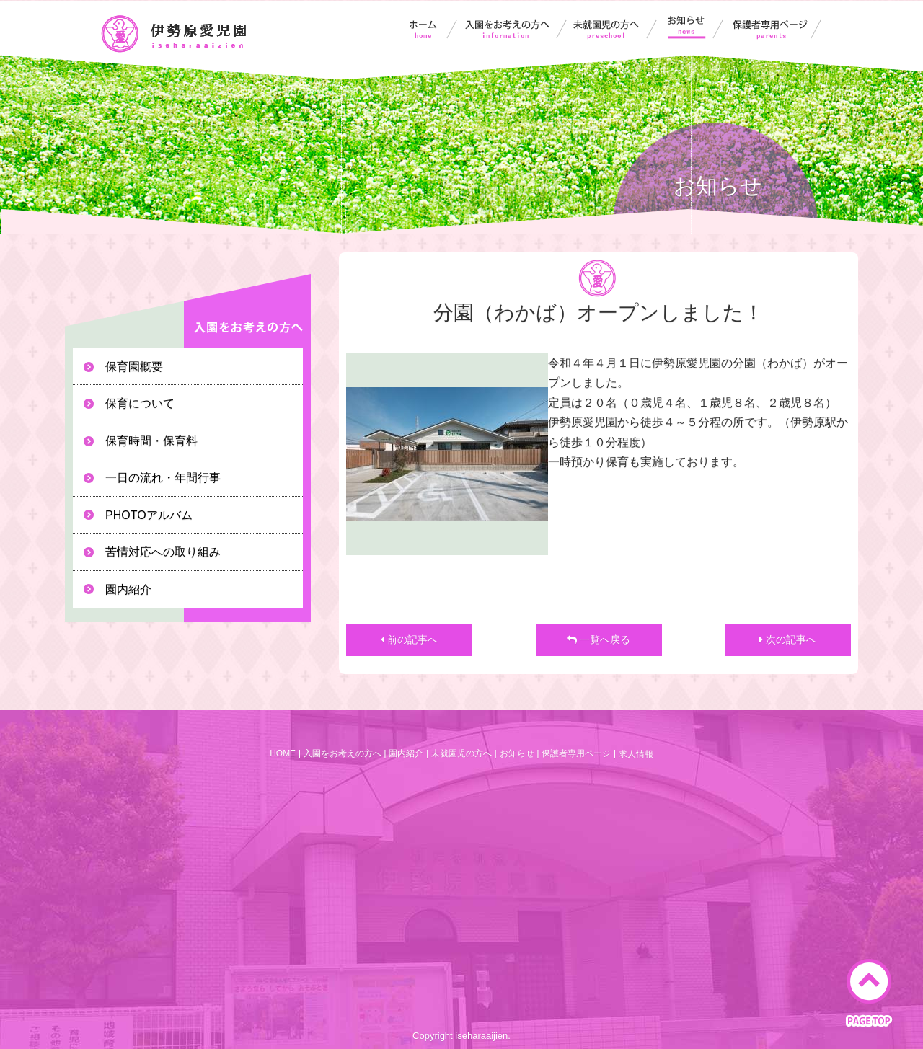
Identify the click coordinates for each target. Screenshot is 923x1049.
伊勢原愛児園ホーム (424, 27)
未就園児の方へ (617, 27)
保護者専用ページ (777, 27)
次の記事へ (787, 639)
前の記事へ (409, 639)
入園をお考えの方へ (515, 27)
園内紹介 (406, 753)
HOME (283, 753)
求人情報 (636, 754)
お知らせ (696, 27)
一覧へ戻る (598, 639)
